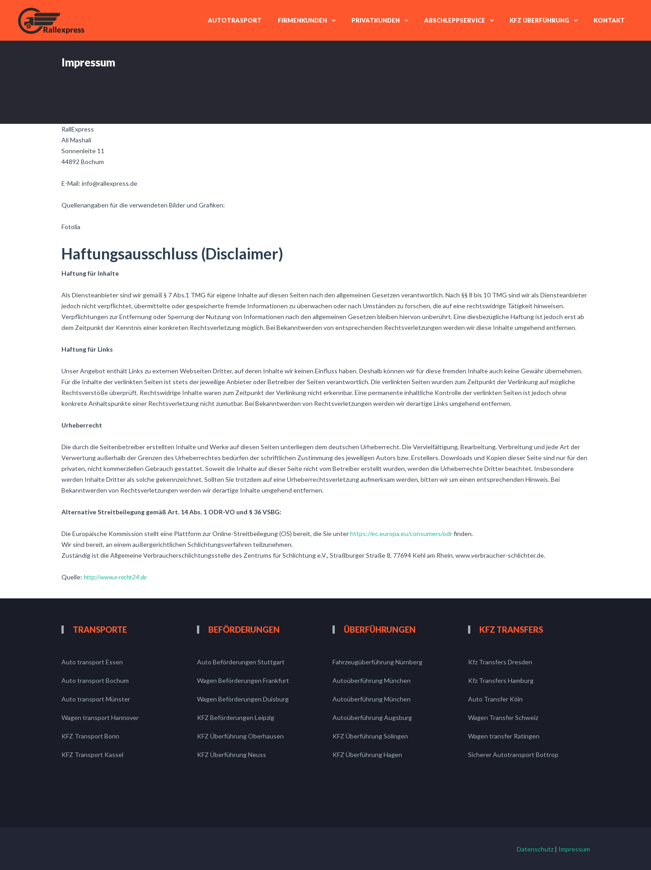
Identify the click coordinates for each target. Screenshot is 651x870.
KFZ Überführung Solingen (370, 736)
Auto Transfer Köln (495, 699)
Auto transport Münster (95, 699)
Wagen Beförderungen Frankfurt (243, 680)
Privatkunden (375, 20)
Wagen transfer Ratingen (503, 736)
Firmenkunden (302, 20)
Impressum (574, 849)
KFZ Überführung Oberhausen (240, 736)
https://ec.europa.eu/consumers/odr (401, 533)
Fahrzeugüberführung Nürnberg (377, 662)
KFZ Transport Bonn (90, 736)
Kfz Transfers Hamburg (501, 680)
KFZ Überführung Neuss (231, 754)
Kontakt (609, 20)
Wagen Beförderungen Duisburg (243, 699)
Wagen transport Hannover (100, 717)
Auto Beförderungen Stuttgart (241, 662)
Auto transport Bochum (95, 680)
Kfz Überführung (539, 20)
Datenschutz (535, 849)
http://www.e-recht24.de (115, 577)
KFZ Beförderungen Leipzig (235, 717)
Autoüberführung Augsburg (372, 717)
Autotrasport (235, 20)
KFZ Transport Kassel (92, 754)
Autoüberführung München (372, 680)
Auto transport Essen (92, 662)
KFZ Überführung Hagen (367, 754)
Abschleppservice (454, 20)
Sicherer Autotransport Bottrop (513, 754)
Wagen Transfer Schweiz (503, 717)
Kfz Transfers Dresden (500, 662)
